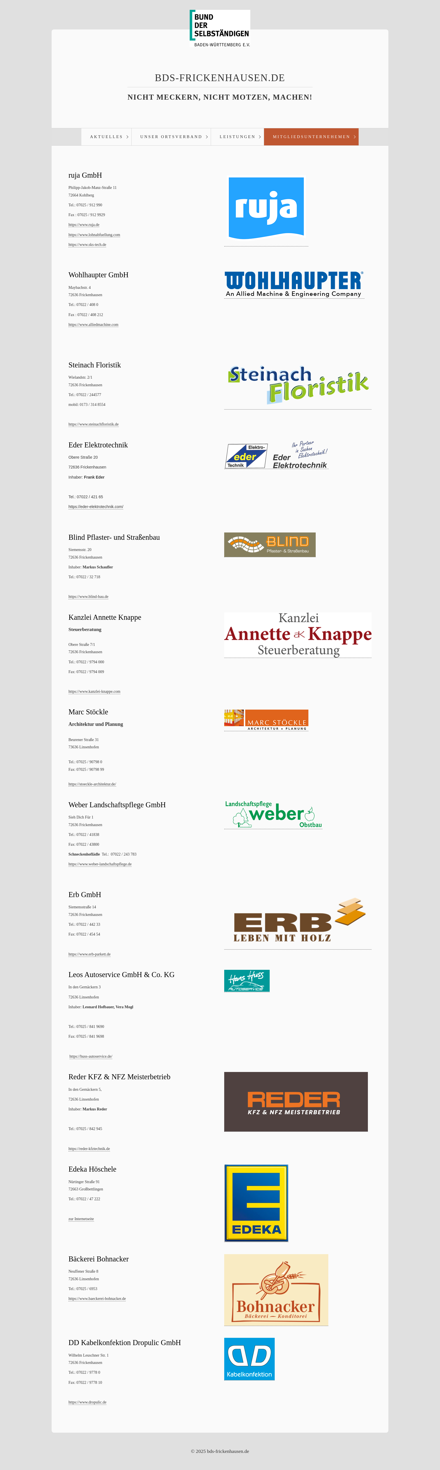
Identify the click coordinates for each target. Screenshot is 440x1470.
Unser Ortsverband (171, 136)
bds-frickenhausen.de (220, 77)
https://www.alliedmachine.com (93, 325)
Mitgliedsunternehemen (311, 136)
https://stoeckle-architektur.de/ (92, 784)
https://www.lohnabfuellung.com (94, 235)
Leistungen (238, 136)
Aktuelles (106, 136)
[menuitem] (106, 137)
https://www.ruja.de (83, 225)
